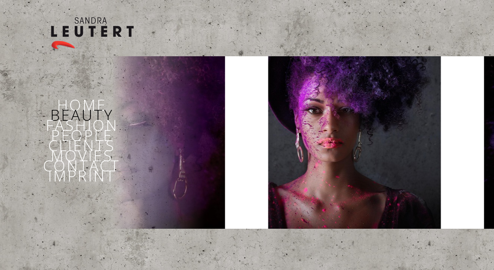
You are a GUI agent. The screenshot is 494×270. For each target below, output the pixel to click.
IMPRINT (82, 175)
